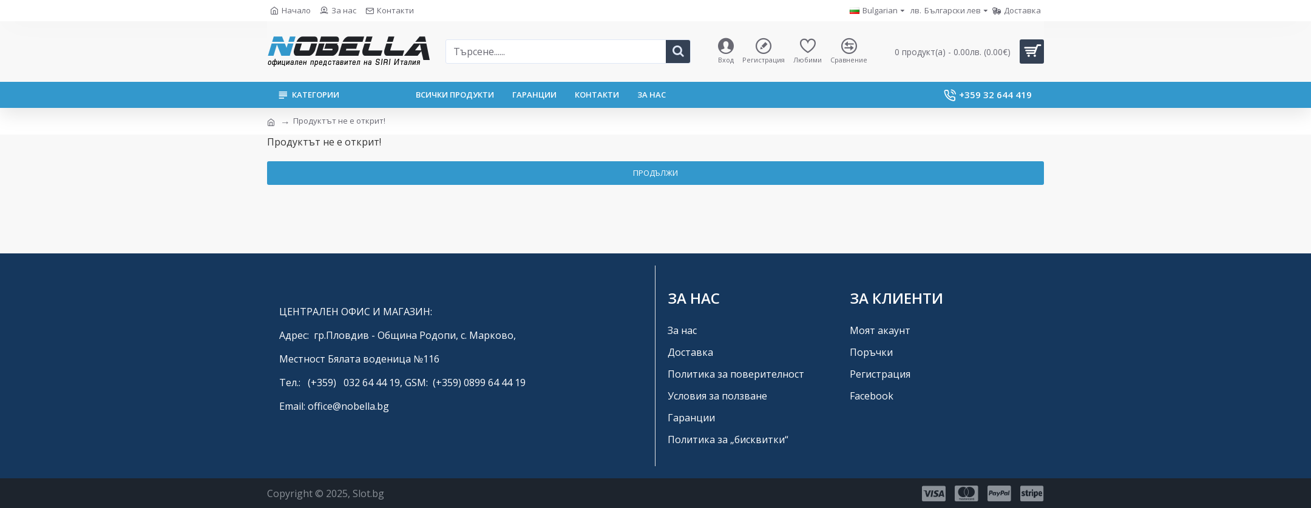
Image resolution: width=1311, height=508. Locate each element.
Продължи (655, 172)
